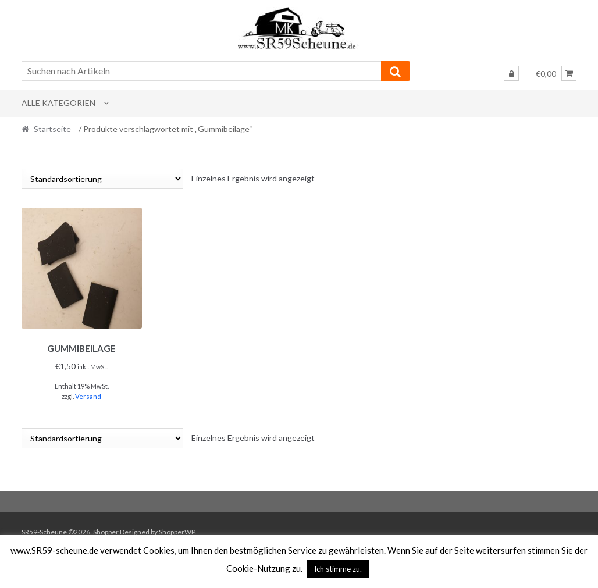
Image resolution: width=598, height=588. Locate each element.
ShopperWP (177, 529)
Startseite (52, 129)
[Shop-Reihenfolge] (102, 179)
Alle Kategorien (58, 103)
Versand (88, 394)
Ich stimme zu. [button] (338, 568)
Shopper (106, 529)
